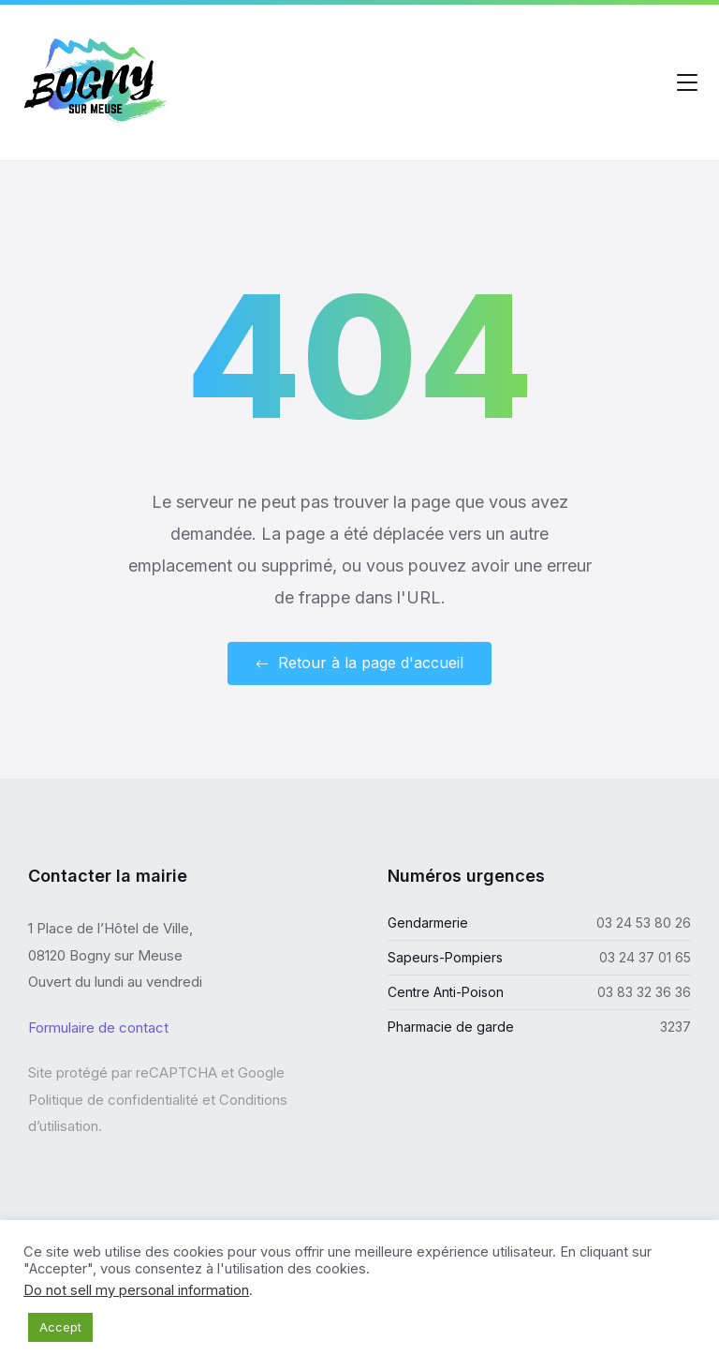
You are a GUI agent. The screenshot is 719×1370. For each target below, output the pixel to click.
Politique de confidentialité (113, 1100)
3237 (675, 1027)
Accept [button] (60, 1326)
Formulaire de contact (98, 1027)
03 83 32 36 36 (644, 992)
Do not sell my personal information (136, 1290)
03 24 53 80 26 (643, 923)
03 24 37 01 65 (645, 957)
